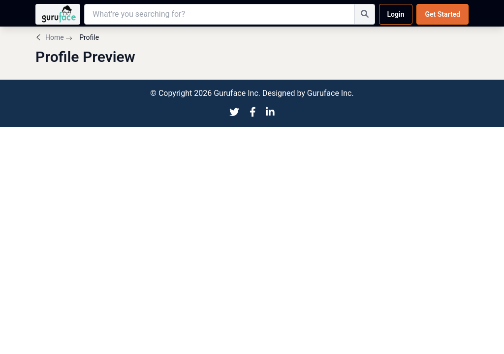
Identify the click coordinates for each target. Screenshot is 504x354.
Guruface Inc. (330, 93)
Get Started (442, 14)
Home (54, 37)
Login (396, 14)
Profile (88, 37)
